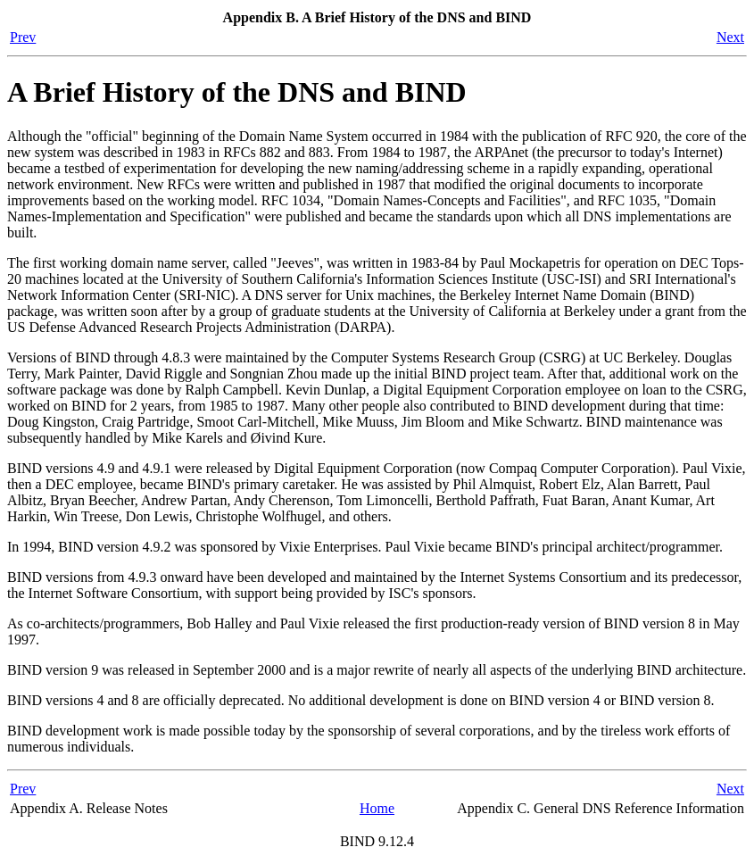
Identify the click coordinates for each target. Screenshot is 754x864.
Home (377, 808)
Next (730, 37)
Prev (23, 37)
